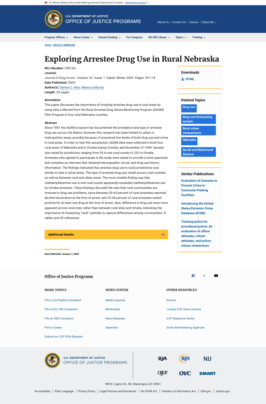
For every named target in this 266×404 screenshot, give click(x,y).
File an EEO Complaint (59, 318)
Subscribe (208, 22)
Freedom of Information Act (179, 391)
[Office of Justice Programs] (54, 19)
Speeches (111, 327)
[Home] (103, 19)
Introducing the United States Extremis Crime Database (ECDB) (197, 208)
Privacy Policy (86, 391)
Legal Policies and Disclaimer (118, 391)
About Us (163, 22)
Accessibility (42, 391)
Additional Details (61, 234)
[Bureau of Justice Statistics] (185, 364)
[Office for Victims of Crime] (185, 376)
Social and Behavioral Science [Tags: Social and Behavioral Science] (198, 152)
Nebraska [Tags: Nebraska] (189, 140)
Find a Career (53, 327)
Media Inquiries (115, 300)
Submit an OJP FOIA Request (64, 336)
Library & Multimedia (64, 45)
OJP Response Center (180, 318)
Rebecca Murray (92, 87)
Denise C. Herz (70, 87)
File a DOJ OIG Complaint (61, 309)
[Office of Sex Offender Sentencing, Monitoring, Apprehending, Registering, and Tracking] (207, 375)
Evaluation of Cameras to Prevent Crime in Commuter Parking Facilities (199, 188)
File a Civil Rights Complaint (63, 300)
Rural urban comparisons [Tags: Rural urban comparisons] (192, 130)
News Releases (115, 318)
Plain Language (64, 391)
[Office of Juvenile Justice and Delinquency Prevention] (162, 376)
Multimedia (112, 309)
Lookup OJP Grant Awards (183, 309)
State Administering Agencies (185, 327)
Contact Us (179, 22)
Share (221, 24)
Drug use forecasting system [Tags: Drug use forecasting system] (197, 119)
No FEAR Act (149, 391)
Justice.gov (223, 391)
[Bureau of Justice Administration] (162, 361)
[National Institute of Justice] (207, 361)
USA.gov (206, 391)
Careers (194, 22)
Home (48, 45)
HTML (190, 79)
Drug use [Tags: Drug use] (189, 107)
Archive (171, 300)
